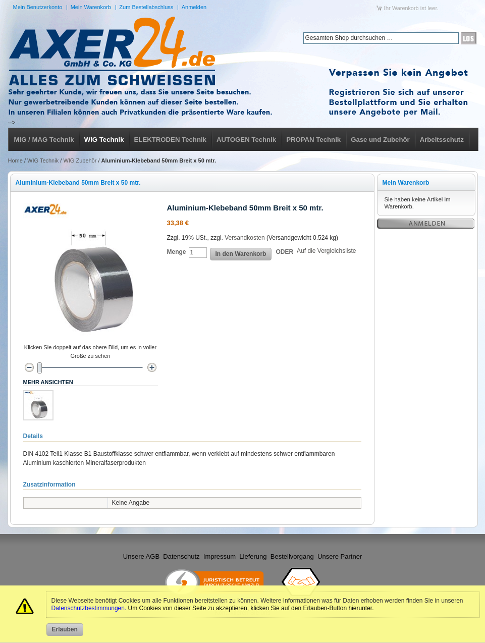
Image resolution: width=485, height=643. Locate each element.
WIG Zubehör (79, 160)
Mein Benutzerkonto (38, 7)
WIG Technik (43, 160)
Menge (176, 251)
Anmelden (194, 7)
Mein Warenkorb (91, 7)
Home (15, 160)
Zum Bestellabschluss (146, 7)
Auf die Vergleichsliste (326, 250)
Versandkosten (244, 237)
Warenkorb (405, 8)
